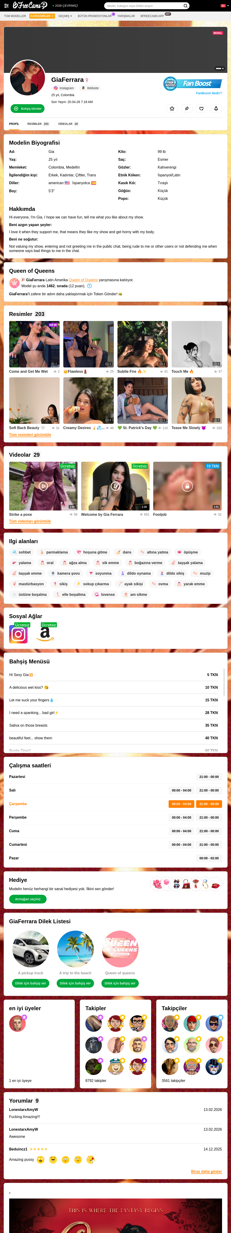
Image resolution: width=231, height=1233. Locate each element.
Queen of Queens (83, 280)
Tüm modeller (15, 16)
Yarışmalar (126, 16)
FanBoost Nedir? (209, 93)
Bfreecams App (153, 16)
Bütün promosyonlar (96, 16)
